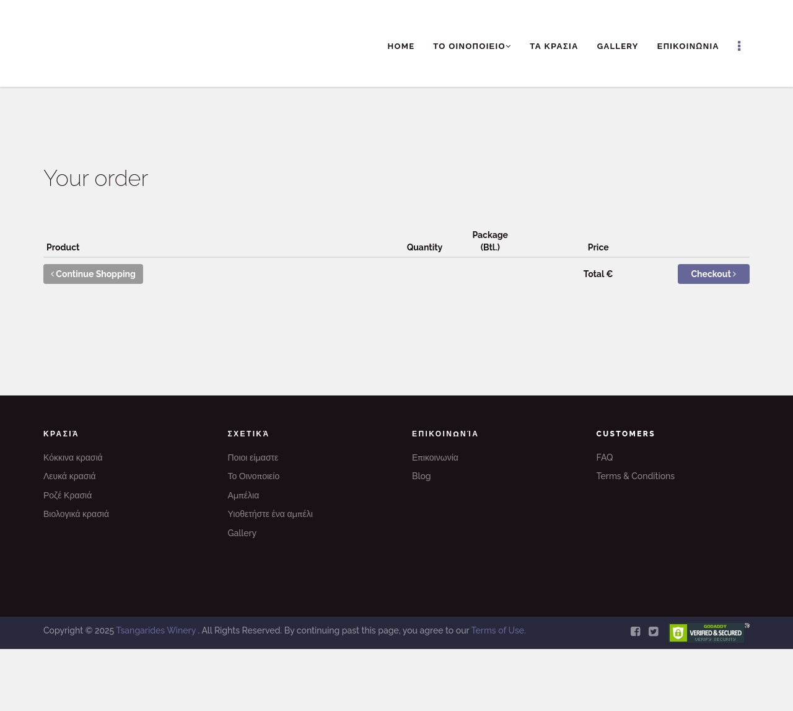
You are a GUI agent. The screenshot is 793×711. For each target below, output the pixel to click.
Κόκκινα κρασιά (73, 457)
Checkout (714, 274)
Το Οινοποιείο (254, 476)
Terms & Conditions (636, 476)
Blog (421, 476)
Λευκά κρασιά (69, 476)
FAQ (605, 457)
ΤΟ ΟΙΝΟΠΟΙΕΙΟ (472, 46)
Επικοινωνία (435, 457)
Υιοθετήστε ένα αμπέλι (270, 514)
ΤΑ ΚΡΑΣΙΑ (554, 46)
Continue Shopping (93, 274)
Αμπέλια (244, 495)
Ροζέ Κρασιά (67, 495)
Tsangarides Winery (157, 630)
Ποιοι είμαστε (253, 457)
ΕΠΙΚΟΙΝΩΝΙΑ (688, 46)
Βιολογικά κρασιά (76, 514)
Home (401, 46)
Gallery (618, 46)
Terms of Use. (498, 630)
